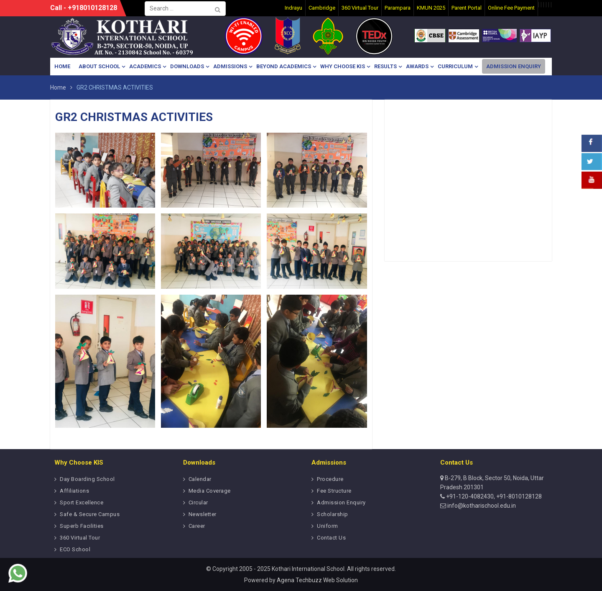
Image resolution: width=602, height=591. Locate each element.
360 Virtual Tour (80, 537)
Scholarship (332, 514)
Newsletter (203, 514)
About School (99, 66)
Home (62, 66)
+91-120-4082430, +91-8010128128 (493, 496)
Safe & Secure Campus (90, 514)
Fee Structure (334, 491)
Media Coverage (210, 491)
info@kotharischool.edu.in (481, 505)
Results (385, 66)
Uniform (327, 526)
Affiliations (74, 491)
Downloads (187, 66)
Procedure (330, 479)
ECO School (75, 549)
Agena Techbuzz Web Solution (317, 580)
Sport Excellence (81, 502)
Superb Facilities (82, 526)
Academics (145, 66)
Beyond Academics (283, 66)
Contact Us (331, 537)
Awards (417, 66)
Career (197, 526)
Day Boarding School (87, 479)
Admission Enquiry (513, 66)
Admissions (230, 66)
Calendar (200, 479)
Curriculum (455, 66)
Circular (198, 502)
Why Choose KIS (342, 66)
